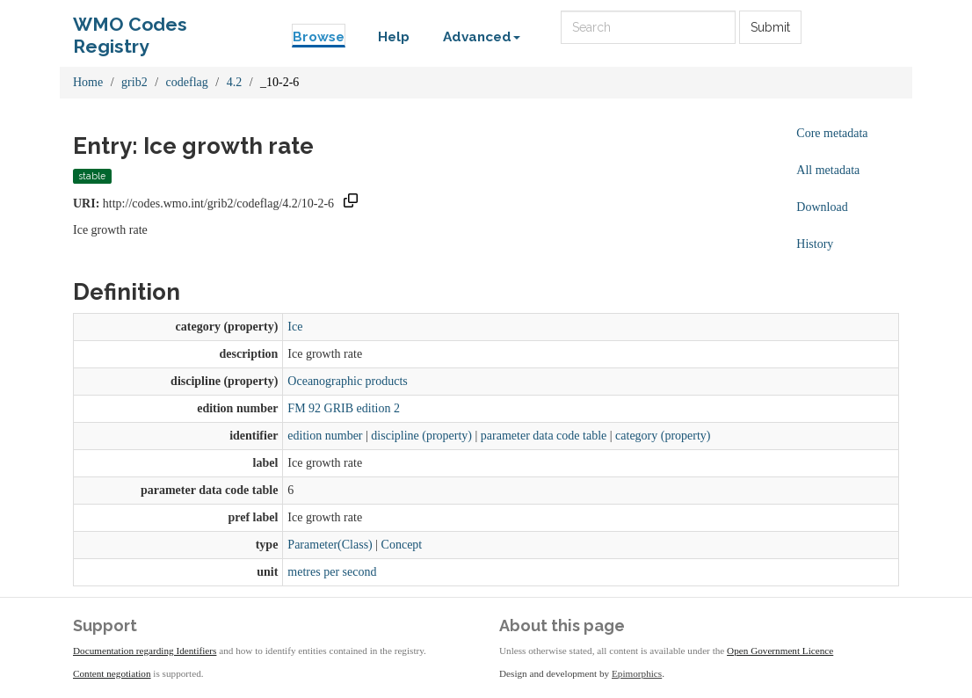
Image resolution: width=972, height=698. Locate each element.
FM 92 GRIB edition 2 (343, 408)
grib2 (134, 82)
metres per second (331, 571)
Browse (319, 37)
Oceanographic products (347, 381)
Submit (770, 27)
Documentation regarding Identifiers (144, 650)
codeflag (187, 82)
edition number (324, 435)
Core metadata (831, 133)
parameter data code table (543, 435)
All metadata (828, 170)
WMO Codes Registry (130, 28)
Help (394, 37)
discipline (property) (421, 435)
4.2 (235, 82)
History (814, 244)
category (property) (662, 435)
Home (88, 82)
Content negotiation (112, 673)
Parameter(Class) (329, 544)
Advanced (481, 37)
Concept (402, 544)
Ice (294, 326)
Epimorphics (637, 673)
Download (821, 207)
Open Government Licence (780, 650)
